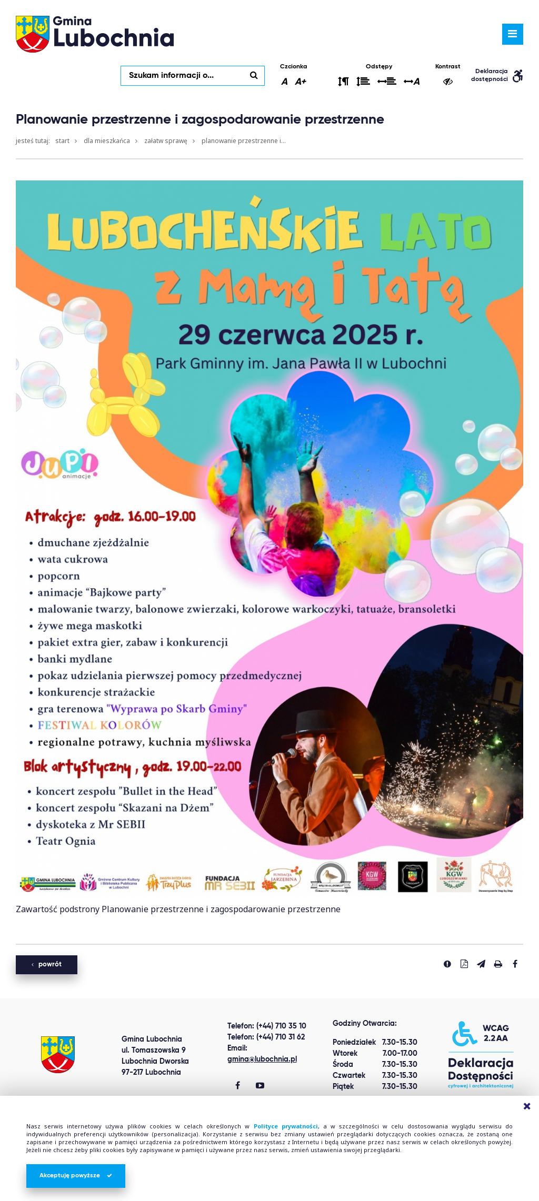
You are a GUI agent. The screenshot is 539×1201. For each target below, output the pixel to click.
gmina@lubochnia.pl (262, 1059)
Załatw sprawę (165, 140)
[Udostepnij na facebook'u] (514, 963)
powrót (47, 964)
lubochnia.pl (95, 34)
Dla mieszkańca (107, 140)
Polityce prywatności (286, 1126)
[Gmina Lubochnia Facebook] (237, 1086)
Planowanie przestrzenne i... (244, 140)
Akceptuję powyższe (75, 1176)
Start (62, 140)
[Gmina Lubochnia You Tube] (260, 1086)
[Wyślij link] (481, 963)
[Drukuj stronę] (498, 963)
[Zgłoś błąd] (447, 963)
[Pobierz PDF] (464, 963)
